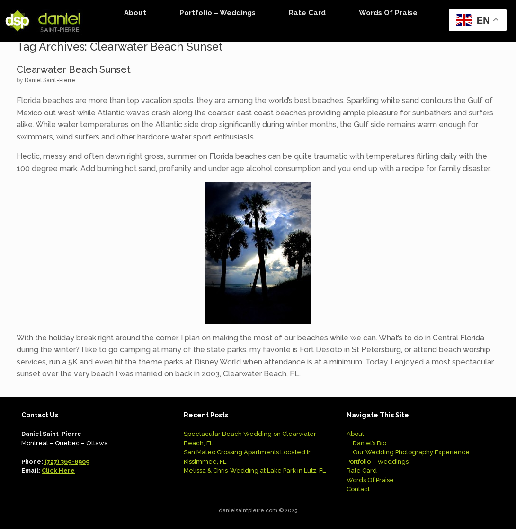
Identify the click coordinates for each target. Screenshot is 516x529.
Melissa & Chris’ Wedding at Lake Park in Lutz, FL (255, 470)
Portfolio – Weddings (217, 13)
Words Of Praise (388, 13)
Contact (358, 489)
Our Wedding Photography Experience (411, 452)
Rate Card (307, 13)
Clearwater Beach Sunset (74, 69)
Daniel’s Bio (369, 443)
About (135, 13)
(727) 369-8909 (66, 461)
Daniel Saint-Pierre (50, 80)
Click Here (58, 470)
